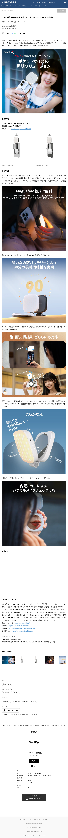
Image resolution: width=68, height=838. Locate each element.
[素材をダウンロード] (20, 33)
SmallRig (5, 701)
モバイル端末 (7, 692)
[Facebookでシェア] (11, 33)
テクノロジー (9, 6)
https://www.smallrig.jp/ (22, 623)
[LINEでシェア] (15, 33)
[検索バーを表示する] (65, 2)
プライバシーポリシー (34, 819)
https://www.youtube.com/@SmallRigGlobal (21, 628)
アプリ (24, 6)
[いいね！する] (3, 33)
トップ (4, 725)
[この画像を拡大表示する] (8, 660)
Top (2, 6)
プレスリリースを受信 (39, 2)
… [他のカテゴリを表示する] (55, 5)
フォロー (34, 761)
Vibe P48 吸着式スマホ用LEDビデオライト (23, 701)
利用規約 (45, 819)
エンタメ (30, 6)
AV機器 (16, 692)
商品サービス (7, 684)
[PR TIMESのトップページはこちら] (10, 2)
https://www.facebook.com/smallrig (19, 625)
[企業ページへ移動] (34, 743)
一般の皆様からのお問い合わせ (34, 831)
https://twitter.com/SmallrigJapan (23, 631)
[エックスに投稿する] (8, 33)
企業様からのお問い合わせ (34, 827)
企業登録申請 (51, 2)
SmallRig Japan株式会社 (26, 725)
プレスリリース (13, 725)
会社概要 (22, 819)
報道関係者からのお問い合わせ (34, 823)
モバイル (18, 6)
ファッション (49, 6)
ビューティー (39, 6)
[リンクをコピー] (23, 33)
